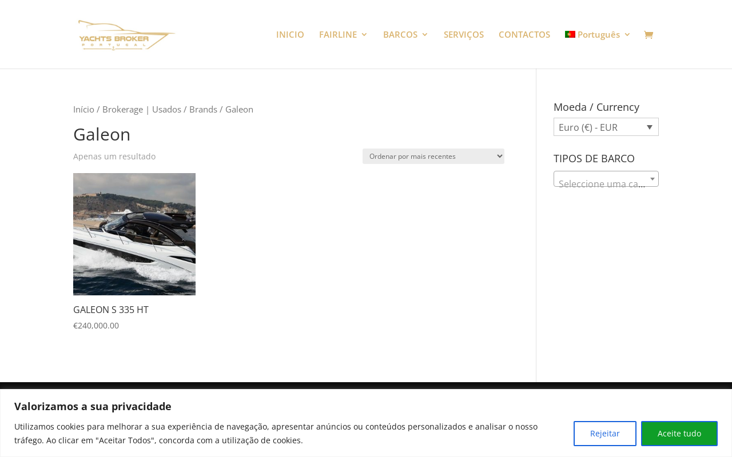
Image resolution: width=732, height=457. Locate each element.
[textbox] (606, 184)
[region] (366, 423)
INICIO (290, 35)
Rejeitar (605, 433)
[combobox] (606, 179)
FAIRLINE (338, 35)
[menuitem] (598, 49)
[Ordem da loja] (433, 156)
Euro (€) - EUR (588, 127)
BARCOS (400, 35)
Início (83, 109)
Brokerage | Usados (141, 109)
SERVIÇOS (464, 35)
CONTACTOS (524, 35)
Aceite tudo (679, 433)
